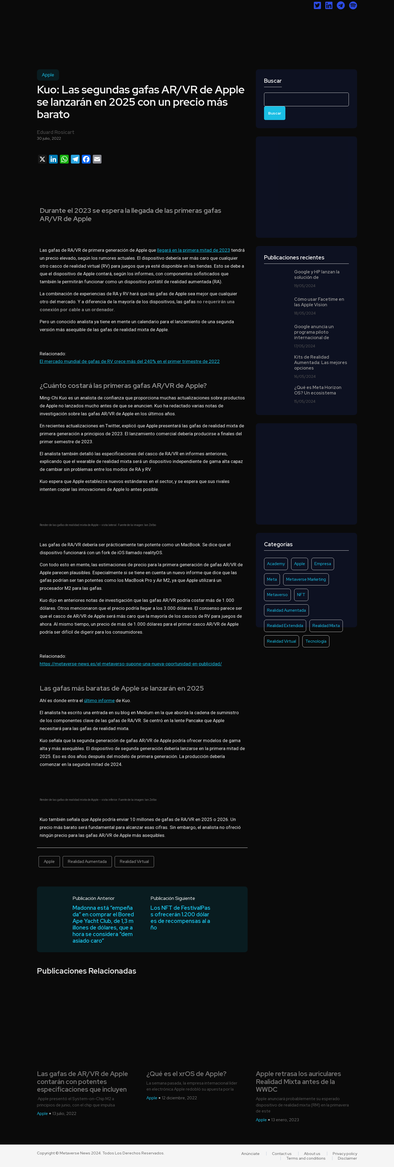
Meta (272, 579)
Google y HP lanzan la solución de (317, 274)
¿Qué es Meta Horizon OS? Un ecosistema (317, 390)
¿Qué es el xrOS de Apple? (186, 1074)
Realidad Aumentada (87, 861)
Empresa (322, 564)
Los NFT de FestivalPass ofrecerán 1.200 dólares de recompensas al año (180, 918)
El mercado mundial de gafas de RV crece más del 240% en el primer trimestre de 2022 (130, 361)
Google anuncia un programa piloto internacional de (314, 332)
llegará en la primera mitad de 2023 (193, 250)
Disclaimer (347, 1158)
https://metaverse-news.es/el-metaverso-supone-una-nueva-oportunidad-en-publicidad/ (131, 664)
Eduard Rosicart (55, 132)
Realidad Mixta (326, 625)
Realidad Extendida (285, 625)
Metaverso (277, 594)
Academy (276, 564)
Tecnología (315, 641)
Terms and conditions (306, 1158)
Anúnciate (250, 1153)
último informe (99, 700)
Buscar (273, 81)
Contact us (282, 1153)
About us (312, 1153)
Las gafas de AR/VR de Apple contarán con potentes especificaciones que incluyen (82, 1082)
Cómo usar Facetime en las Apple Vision (319, 302)
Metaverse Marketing (306, 579)
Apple (48, 75)
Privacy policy (345, 1153)
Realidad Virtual (134, 861)
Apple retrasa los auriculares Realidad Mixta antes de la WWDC (298, 1082)
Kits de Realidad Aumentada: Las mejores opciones (320, 362)
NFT (301, 594)
